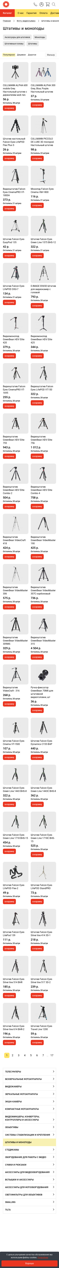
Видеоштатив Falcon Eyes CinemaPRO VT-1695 (14, 389)
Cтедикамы (12, 1149)
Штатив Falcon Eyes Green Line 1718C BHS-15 (43, 838)
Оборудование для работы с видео (25, 1157)
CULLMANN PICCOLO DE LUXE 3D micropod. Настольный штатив (42, 142)
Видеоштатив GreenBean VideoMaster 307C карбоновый (43, 590)
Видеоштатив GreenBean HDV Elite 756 (41, 439)
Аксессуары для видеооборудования (27, 1172)
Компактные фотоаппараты (22, 1109)
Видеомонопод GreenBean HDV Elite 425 (41, 339)
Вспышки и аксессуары (19, 1179)
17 (51, 1055)
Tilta (8, 1209)
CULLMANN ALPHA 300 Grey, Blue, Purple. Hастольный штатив (43, 88)
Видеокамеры (13, 1086)
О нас (21, 13)
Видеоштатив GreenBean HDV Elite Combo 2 (13, 490)
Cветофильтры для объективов (23, 1194)
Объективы (11, 1127)
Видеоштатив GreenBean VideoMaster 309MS (15, 640)
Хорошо (29, 1263)
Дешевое (21, 55)
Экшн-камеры (13, 1101)
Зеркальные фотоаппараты (21, 1094)
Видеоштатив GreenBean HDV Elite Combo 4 (41, 490)
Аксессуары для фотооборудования (26, 1187)
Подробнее (43, 1257)
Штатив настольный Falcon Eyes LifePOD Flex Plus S (14, 142)
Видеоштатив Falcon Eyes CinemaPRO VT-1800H (14, 192)
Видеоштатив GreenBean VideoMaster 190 (43, 540)
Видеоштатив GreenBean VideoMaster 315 (43, 640)
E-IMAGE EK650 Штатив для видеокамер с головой (43, 289)
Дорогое (32, 55)
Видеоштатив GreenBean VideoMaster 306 (15, 590)
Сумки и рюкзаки (15, 1165)
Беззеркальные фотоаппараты (23, 1079)
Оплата (43, 13)
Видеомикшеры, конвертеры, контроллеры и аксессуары (22, 1118)
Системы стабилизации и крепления (27, 1135)
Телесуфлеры (13, 1071)
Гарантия (32, 13)
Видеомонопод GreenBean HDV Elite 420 (13, 339)
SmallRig (10, 1202)
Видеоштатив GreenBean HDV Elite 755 (13, 439)
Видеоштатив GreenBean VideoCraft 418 (14, 540)
